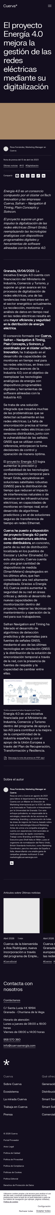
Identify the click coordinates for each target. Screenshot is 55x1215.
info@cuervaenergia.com (19, 1045)
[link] (38, 176)
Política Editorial (11, 1179)
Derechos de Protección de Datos (19, 1185)
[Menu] (49, 6)
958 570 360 (12, 1039)
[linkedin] (43, 176)
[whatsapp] (27, 176)
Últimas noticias (11, 166)
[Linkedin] (11, 863)
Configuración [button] (44, 1206)
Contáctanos (12, 1000)
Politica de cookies (11, 1202)
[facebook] (17, 176)
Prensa (8, 1114)
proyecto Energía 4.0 (22, 462)
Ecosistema (11, 1091)
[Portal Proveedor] (11, 1140)
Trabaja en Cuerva (15, 1107)
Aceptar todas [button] (43, 1211)
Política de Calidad (12, 1153)
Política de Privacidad (13, 1159)
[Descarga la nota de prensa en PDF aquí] (24, 758)
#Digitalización (32, 166)
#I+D (22, 166)
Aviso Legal (9, 1147)
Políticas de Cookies (13, 1172)
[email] (33, 176)
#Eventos (47, 961)
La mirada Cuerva (15, 1099)
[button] (22, 933)
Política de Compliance (14, 1166)
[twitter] (22, 176)
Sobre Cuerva (13, 1084)
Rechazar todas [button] (26, 1211)
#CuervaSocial (10, 961)
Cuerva (46, 336)
